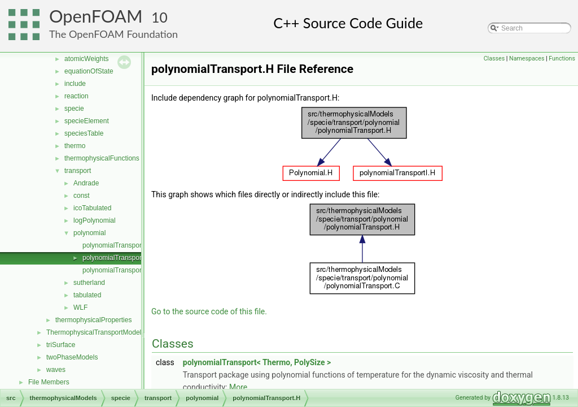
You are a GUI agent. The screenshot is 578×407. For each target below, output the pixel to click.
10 (159, 17)
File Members (48, 382)
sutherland (89, 283)
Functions (562, 58)
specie (74, 108)
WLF (80, 307)
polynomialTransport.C (116, 245)
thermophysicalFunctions (101, 158)
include (75, 84)
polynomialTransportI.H (117, 270)
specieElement (86, 121)
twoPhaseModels (72, 357)
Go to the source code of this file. (209, 311)
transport (77, 171)
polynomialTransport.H (116, 258)
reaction (76, 96)
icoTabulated (92, 208)
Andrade (86, 183)
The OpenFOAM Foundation (113, 34)
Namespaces (526, 58)
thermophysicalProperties (93, 320)
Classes (494, 58)
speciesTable (83, 133)
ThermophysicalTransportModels (95, 332)
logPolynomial (94, 220)
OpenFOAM (96, 16)
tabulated (87, 295)
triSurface (60, 345)
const (81, 196)
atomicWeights (86, 59)
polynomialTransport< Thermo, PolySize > (257, 362)
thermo (74, 146)
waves (55, 370)
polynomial (89, 233)
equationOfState (88, 71)
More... (241, 387)
